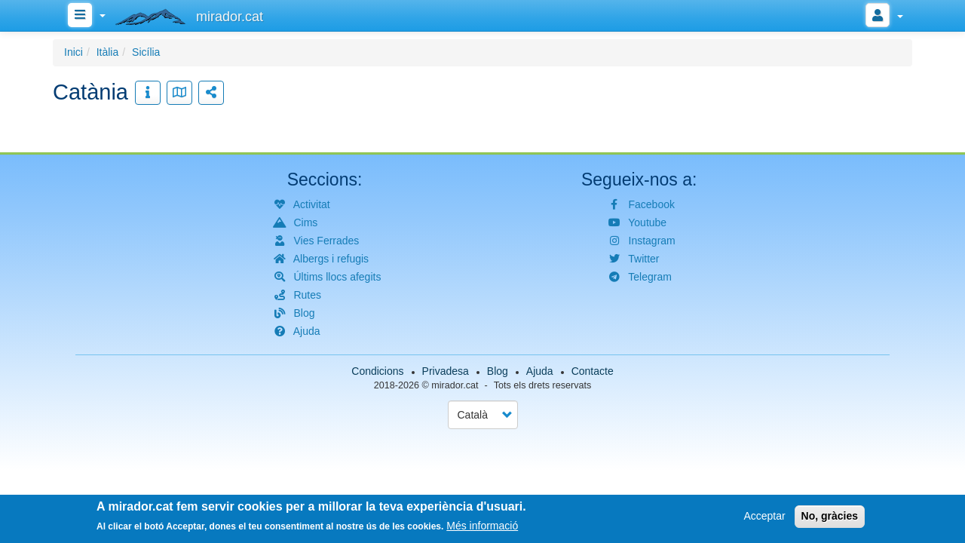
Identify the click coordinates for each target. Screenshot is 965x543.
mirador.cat (454, 385)
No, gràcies (829, 517)
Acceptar (764, 517)
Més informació (482, 527)
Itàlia (107, 52)
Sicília (146, 52)
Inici (73, 52)
